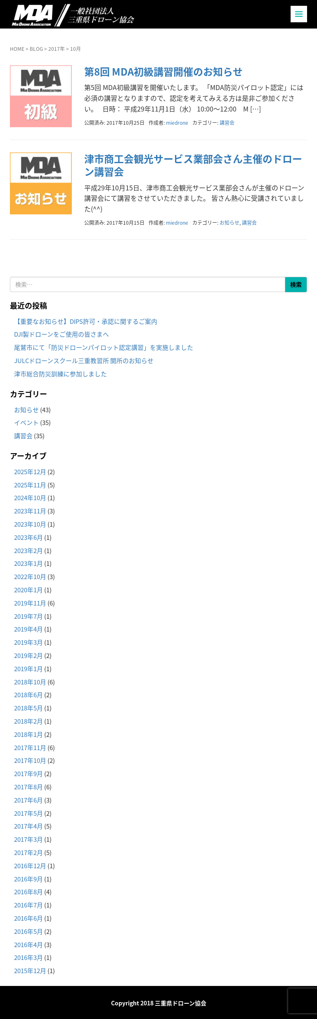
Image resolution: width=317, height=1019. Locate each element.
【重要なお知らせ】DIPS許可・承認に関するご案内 (85, 321)
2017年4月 (28, 826)
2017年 (56, 48)
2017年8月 (28, 786)
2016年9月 (28, 879)
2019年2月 (28, 655)
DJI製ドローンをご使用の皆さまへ (61, 334)
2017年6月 (28, 800)
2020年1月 (28, 589)
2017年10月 (30, 760)
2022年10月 (30, 576)
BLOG (36, 48)
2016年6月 (28, 918)
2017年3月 (28, 839)
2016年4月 (28, 944)
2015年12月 (30, 970)
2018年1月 (28, 734)
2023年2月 (28, 550)
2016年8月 (28, 891)
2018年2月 (28, 721)
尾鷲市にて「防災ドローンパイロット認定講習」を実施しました (103, 347)
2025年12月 (30, 471)
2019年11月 (30, 603)
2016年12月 (30, 865)
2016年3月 (28, 957)
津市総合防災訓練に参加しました (60, 373)
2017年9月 (28, 773)
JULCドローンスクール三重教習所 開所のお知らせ (84, 360)
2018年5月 (28, 708)
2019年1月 (28, 668)
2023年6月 (28, 537)
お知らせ (229, 222)
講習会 (227, 122)
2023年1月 (28, 563)
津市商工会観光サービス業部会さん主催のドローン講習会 (193, 165)
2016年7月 (28, 905)
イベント (26, 422)
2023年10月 (30, 524)
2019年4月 (28, 629)
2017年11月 (30, 747)
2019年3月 (28, 642)
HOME (17, 48)
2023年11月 (30, 510)
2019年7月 (28, 616)
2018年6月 (28, 694)
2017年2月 (28, 852)
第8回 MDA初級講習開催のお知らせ (163, 71)
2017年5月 (28, 813)
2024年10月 (30, 497)
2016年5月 (28, 931)
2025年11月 (30, 484)
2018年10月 (30, 681)
